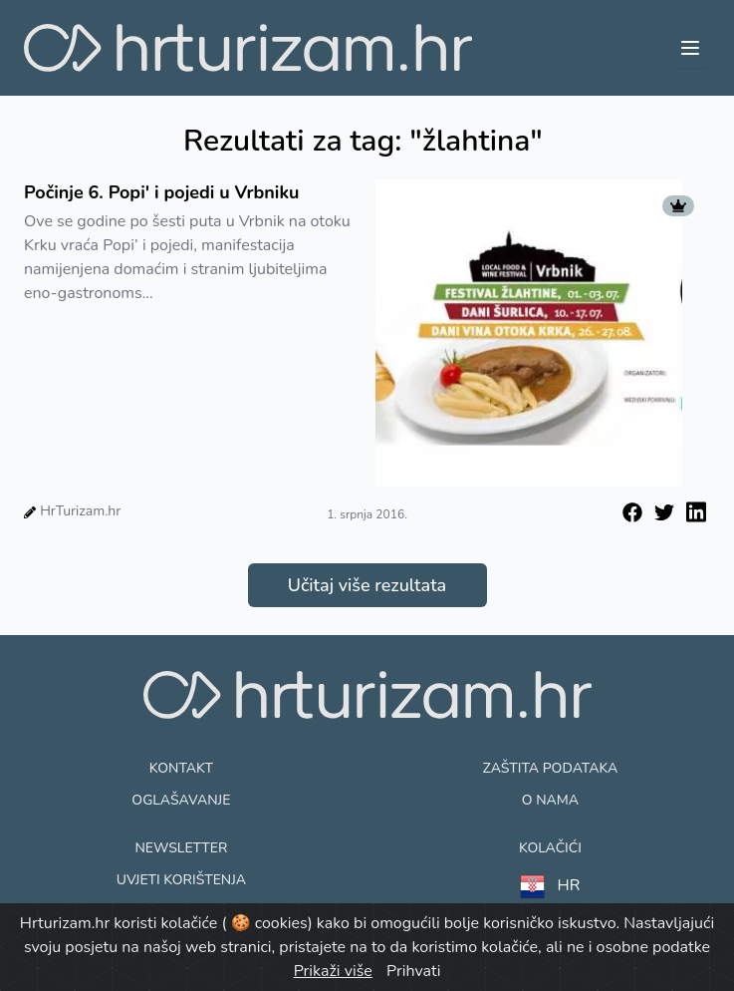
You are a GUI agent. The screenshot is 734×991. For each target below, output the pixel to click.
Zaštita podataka (550, 768)
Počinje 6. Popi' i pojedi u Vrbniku (161, 192)
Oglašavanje (180, 800)
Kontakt (181, 768)
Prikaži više (333, 971)
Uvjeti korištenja (181, 879)
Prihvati (413, 971)
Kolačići (550, 847)
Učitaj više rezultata (367, 585)
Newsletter (180, 847)
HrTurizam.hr (80, 510)
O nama (550, 800)
